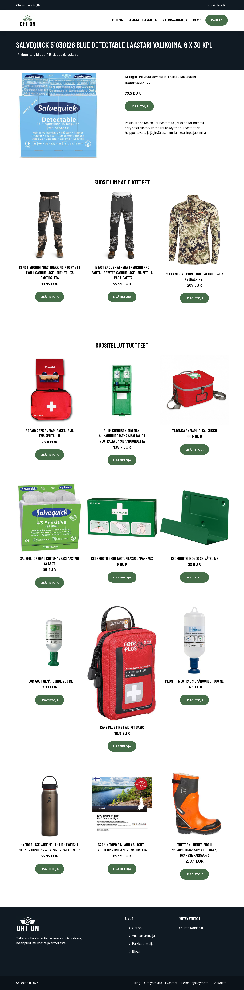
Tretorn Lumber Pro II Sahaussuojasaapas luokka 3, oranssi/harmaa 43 (194, 849)
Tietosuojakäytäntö (194, 983)
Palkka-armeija (175, 20)
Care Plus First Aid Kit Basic (122, 727)
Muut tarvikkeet (32, 54)
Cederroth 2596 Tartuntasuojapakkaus (122, 558)
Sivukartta (219, 983)
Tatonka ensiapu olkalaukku (194, 430)
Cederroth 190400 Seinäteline (194, 558)
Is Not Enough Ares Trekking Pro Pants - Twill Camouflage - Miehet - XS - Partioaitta (49, 272)
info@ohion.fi (216, 5)
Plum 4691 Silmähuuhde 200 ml (49, 681)
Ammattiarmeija (143, 20)
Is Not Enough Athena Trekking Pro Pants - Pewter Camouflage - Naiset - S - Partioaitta (122, 272)
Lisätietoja (139, 106)
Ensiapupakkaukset (63, 54)
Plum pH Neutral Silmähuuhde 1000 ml (194, 681)
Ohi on (118, 20)
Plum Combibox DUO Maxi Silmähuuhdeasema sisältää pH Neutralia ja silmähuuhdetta (122, 435)
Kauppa (216, 20)
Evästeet (171, 983)
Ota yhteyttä (153, 983)
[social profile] (45, 5)
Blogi (198, 20)
